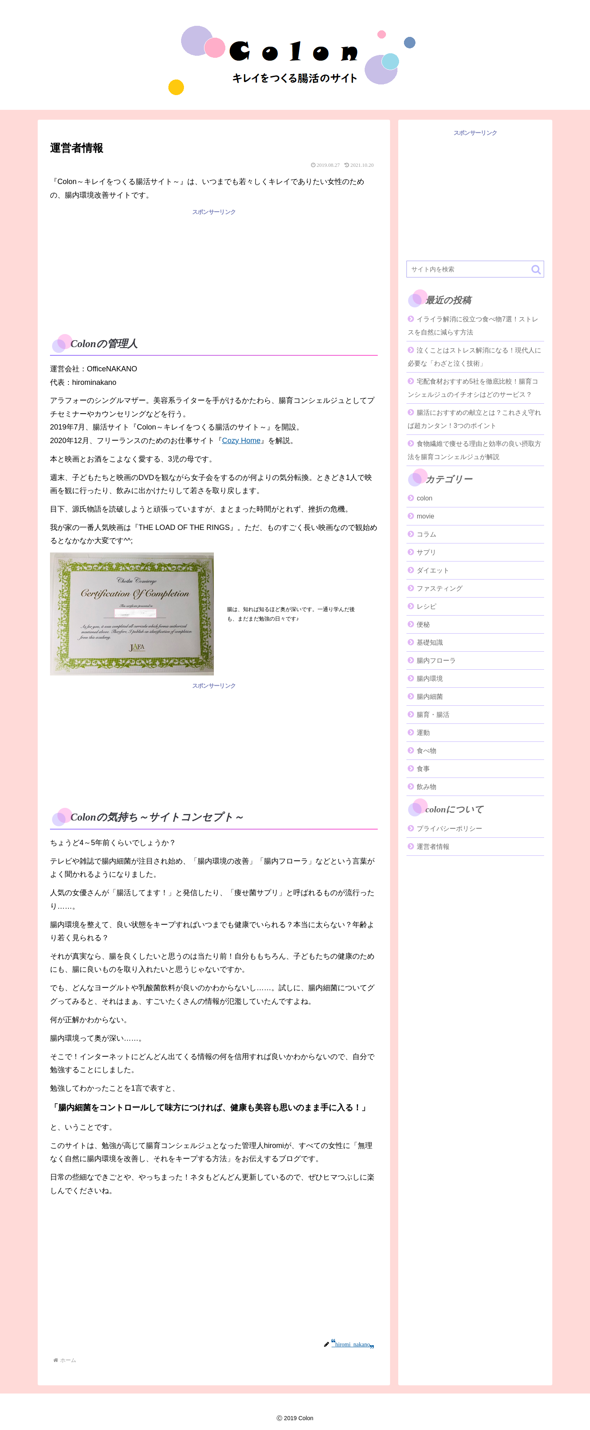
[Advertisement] (214, 274)
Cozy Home (241, 441)
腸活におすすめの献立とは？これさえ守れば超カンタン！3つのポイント (474, 419)
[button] (536, 269)
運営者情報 (433, 846)
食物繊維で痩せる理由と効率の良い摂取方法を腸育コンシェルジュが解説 (474, 450)
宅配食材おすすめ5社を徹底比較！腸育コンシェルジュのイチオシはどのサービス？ (473, 388)
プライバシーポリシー (449, 828)
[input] (475, 269)
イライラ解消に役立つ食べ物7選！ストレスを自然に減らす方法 (473, 326)
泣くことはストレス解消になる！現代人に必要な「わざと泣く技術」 (474, 357)
